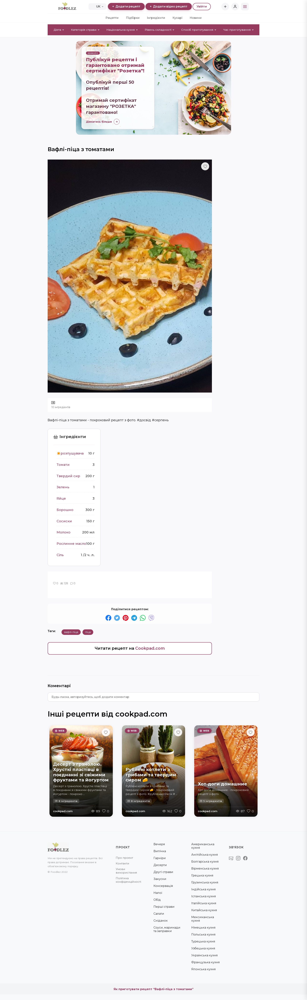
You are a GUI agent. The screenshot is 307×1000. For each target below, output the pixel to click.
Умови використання (126, 870)
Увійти (202, 6)
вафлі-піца (71, 632)
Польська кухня (203, 934)
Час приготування (238, 29)
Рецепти (112, 18)
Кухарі (177, 18)
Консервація (163, 886)
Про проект (124, 857)
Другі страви (163, 872)
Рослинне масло (71, 544)
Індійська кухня (203, 889)
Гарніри (160, 858)
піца (88, 632)
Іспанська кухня (203, 896)
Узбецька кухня (203, 948)
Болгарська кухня (205, 861)
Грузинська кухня (204, 882)
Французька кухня (205, 962)
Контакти (122, 863)
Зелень (63, 487)
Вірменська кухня (205, 868)
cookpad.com (63, 811)
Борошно (65, 510)
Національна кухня (122, 29)
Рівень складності (159, 29)
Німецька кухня (203, 927)
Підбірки (133, 18)
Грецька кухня (202, 875)
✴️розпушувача (70, 453)
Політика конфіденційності (128, 879)
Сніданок (161, 920)
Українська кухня (204, 955)
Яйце (61, 499)
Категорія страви (85, 29)
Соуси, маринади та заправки (167, 929)
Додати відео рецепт (168, 6)
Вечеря (159, 844)
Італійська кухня (203, 903)
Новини (196, 18)
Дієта (59, 29)
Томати (63, 465)
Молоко (63, 533)
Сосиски (64, 521)
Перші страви (164, 906)
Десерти (160, 865)
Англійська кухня (204, 854)
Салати (159, 913)
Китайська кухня (204, 910)
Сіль (60, 555)
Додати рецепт (126, 6)
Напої (158, 893)
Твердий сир (68, 476)
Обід (157, 899)
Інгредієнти (156, 18)
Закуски (160, 879)
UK (97, 6)
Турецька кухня (203, 941)
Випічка (160, 851)
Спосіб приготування (198, 29)
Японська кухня (203, 969)
